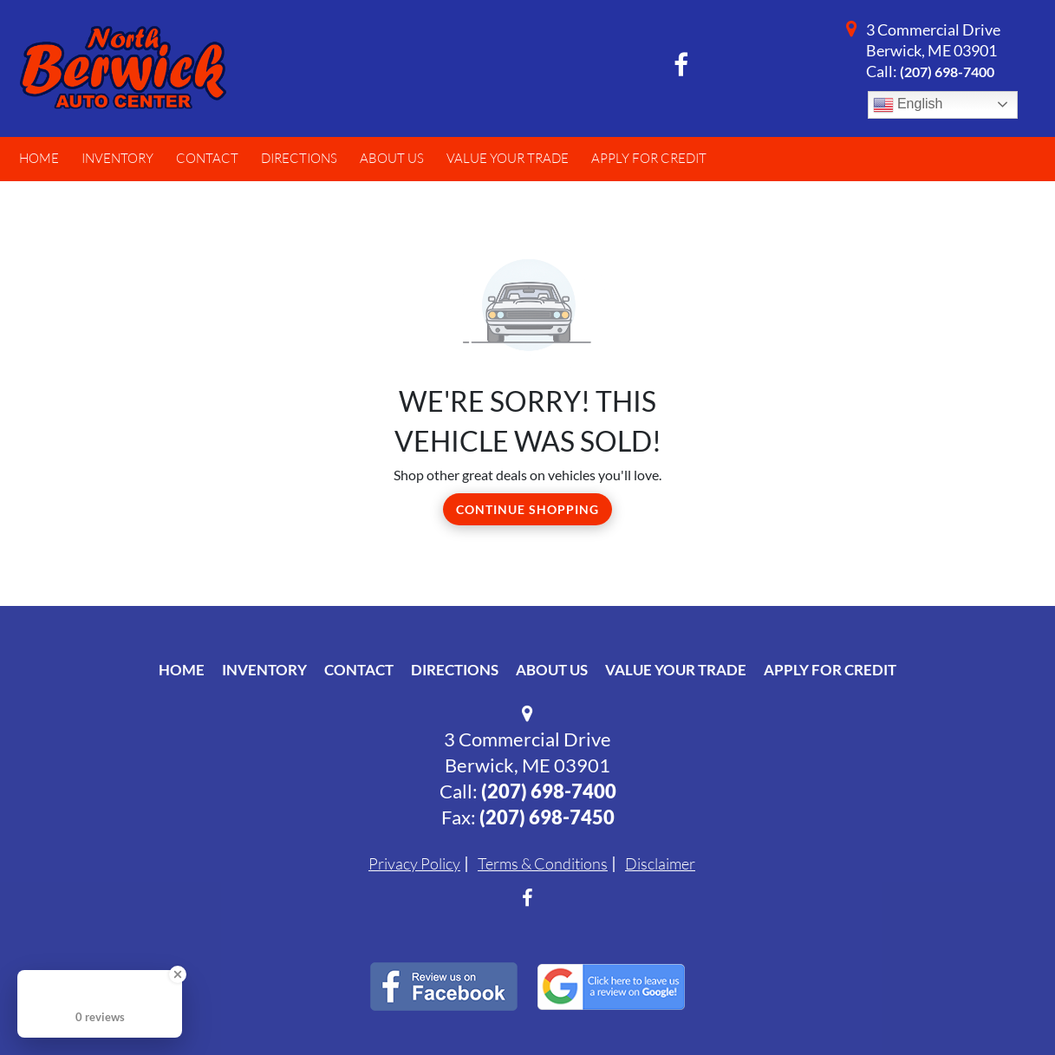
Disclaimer (660, 863)
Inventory (264, 670)
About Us (552, 670)
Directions (454, 670)
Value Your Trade (675, 670)
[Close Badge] (177, 974)
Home (182, 670)
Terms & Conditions (543, 863)
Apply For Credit (830, 670)
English (908, 104)
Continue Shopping (527, 509)
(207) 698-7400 (947, 71)
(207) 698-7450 (547, 817)
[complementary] (1003, 1003)
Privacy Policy (414, 863)
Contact (359, 670)
